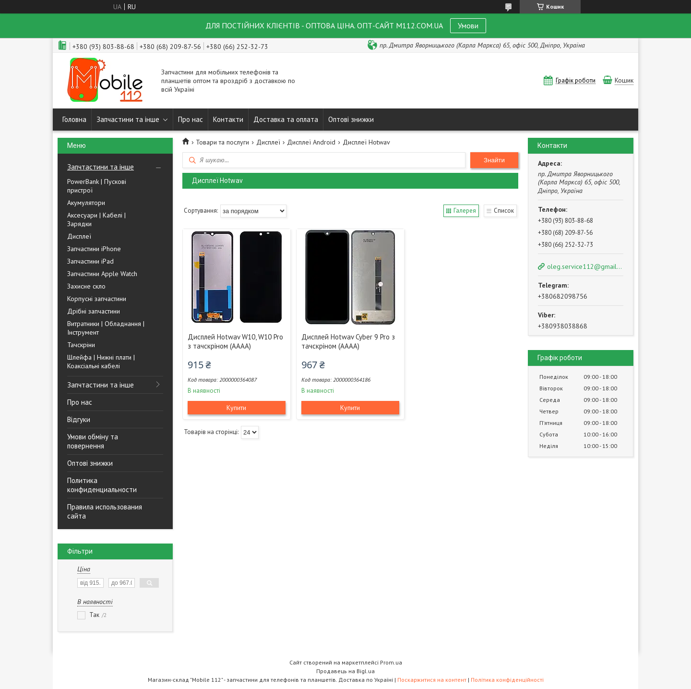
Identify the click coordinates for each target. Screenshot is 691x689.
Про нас (190, 119)
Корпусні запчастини (96, 298)
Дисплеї (79, 236)
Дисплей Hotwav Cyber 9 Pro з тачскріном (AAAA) (348, 341)
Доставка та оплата (285, 119)
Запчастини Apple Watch (102, 273)
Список (504, 210)
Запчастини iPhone (94, 248)
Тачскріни (81, 344)
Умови (468, 25)
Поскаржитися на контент (431, 679)
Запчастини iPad (90, 261)
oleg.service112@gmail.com (584, 266)
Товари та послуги (222, 142)
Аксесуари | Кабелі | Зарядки (96, 219)
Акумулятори (86, 202)
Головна (74, 119)
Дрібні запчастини (93, 311)
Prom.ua (391, 662)
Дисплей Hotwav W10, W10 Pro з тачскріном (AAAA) (235, 341)
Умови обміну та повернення (92, 441)
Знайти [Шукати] (494, 160)
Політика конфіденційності (507, 679)
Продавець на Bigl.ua (345, 671)
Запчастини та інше (127, 119)
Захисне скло (86, 286)
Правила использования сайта (104, 511)
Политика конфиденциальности (102, 485)
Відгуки (78, 419)
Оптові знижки (351, 119)
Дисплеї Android (311, 142)
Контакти (228, 119)
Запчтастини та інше (100, 166)
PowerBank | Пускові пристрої (96, 185)
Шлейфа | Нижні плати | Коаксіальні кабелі (101, 361)
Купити (236, 407)
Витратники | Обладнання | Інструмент (105, 328)
